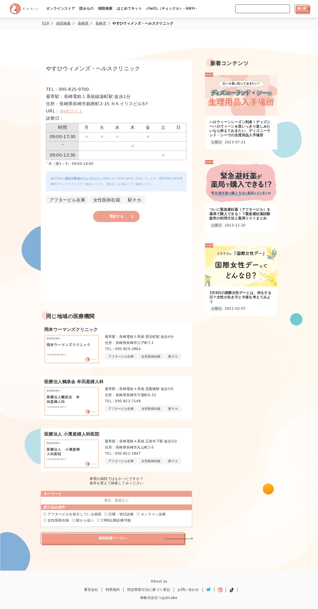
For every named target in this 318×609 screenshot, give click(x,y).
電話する (116, 216)
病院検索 (105, 9)
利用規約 (113, 590)
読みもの (86, 9)
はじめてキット (129, 9)
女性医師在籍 (58, 520)
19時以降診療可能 (116, 520)
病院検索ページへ (113, 538)
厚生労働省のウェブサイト (82, 178)
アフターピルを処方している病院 (74, 514)
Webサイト (71, 111)
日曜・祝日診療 (121, 514)
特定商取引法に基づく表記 (148, 590)
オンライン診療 (153, 514)
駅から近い (85, 520)
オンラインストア (60, 9)
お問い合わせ (188, 590)
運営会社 (91, 590)
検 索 (302, 8)
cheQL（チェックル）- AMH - (171, 9)
